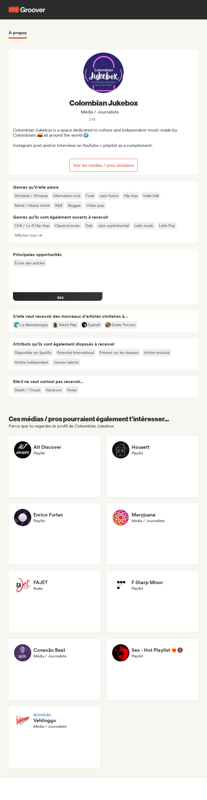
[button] (28, 235)
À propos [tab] (18, 32)
